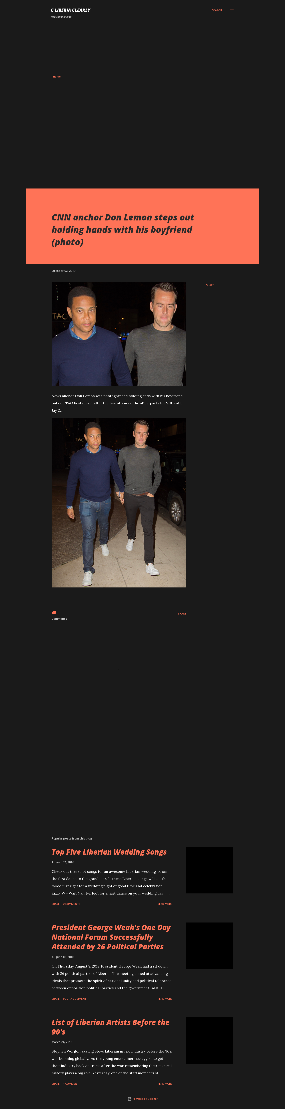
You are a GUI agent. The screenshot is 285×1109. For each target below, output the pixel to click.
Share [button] (210, 285)
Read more (165, 904)
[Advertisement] (142, 46)
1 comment (71, 1083)
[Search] (217, 10)
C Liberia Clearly (70, 10)
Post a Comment (75, 998)
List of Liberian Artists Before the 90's (111, 1027)
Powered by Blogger (142, 1098)
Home (57, 76)
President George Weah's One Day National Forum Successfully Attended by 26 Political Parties (111, 937)
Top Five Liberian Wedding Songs (109, 852)
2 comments (71, 904)
